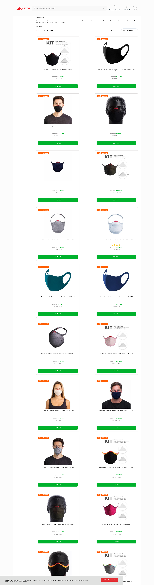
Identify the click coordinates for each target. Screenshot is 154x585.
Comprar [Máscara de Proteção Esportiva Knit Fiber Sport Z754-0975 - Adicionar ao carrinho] (48, 319)
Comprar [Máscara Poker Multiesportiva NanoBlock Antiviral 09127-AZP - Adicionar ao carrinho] (48, 203)
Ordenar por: (116, 30)
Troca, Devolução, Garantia (46, 541)
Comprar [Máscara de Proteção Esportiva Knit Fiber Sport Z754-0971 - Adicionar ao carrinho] (48, 435)
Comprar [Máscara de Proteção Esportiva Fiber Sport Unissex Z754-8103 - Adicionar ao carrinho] (100, 377)
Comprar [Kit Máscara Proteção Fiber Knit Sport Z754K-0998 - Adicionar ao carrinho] (48, 87)
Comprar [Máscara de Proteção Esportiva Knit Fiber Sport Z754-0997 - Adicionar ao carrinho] (125, 145)
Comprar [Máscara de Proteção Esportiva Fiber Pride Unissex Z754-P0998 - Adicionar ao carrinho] (100, 319)
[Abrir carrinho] (135, 4)
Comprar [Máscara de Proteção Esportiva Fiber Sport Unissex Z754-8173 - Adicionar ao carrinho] (100, 435)
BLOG (18, 549)
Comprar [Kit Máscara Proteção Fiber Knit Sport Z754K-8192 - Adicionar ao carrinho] (48, 145)
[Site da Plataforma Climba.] (77, 571)
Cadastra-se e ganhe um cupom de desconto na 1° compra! (77, 514)
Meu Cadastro (42, 549)
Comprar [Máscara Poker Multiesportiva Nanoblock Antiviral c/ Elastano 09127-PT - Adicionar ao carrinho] (74, 87)
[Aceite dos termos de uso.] (37, 522)
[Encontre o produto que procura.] (89, 4)
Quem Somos (21, 543)
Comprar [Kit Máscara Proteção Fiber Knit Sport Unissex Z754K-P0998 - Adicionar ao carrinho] (125, 261)
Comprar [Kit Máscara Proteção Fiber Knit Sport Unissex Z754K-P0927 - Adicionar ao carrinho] (125, 319)
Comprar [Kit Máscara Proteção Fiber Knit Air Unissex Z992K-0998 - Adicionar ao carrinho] (100, 87)
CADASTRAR (130, 519)
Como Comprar (42, 543)
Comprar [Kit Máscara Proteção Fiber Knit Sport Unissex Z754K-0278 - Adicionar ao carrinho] (125, 203)
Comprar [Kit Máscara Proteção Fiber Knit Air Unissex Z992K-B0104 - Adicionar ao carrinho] (100, 261)
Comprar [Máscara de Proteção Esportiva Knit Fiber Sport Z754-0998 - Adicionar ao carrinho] (125, 87)
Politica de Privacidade (65, 523)
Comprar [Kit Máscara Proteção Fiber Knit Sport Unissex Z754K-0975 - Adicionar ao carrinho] (74, 145)
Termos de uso (52, 523)
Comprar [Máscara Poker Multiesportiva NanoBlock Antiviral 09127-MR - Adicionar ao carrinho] (74, 203)
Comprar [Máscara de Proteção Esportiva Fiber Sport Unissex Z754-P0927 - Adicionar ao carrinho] (74, 435)
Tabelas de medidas (44, 545)
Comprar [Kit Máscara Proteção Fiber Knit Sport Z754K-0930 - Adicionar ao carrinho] (74, 319)
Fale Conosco (21, 541)
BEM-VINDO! (77, 512)
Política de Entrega (23, 547)
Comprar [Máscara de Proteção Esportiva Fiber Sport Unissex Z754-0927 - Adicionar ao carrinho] (100, 203)
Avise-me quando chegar (74, 485)
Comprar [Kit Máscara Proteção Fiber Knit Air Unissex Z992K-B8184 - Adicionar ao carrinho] (125, 377)
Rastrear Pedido (43, 554)
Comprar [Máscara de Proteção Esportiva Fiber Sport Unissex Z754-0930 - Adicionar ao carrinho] (125, 435)
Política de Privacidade (18, 581)
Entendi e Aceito (109, 580)
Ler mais (39, 26)
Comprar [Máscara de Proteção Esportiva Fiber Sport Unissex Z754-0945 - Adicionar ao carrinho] (48, 377)
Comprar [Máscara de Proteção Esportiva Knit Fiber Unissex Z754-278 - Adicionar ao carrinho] (74, 377)
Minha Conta (41, 547)
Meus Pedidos (42, 552)
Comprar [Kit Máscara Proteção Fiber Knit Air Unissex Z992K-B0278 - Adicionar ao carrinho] (48, 261)
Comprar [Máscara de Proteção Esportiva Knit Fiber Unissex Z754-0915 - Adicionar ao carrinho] (48, 493)
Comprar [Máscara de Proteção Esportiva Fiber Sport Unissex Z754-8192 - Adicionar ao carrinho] (74, 261)
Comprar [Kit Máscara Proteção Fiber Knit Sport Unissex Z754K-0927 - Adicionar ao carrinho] (100, 145)
